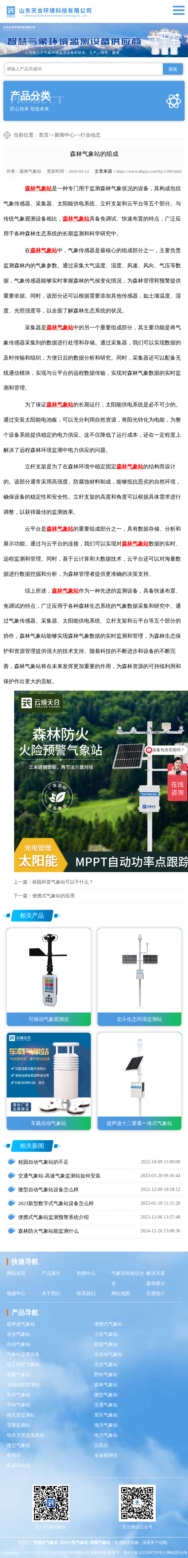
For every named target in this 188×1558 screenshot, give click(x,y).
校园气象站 (106, 1344)
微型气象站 (106, 1394)
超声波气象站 (21, 1324)
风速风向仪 (18, 1465)
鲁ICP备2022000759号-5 (145, 1552)
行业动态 (90, 135)
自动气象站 (18, 1344)
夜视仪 (14, 1455)
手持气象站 (18, 1404)
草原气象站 (18, 1394)
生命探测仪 (106, 1455)
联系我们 (86, 1293)
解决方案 (155, 1273)
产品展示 (51, 1273)
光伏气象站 (106, 1364)
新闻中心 (64, 135)
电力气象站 (106, 1435)
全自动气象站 (108, 1354)
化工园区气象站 (23, 1364)
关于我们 (51, 1293)
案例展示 (155, 1283)
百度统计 (155, 1293)
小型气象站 (106, 1334)
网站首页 (16, 1273)
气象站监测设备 (23, 1354)
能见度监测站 (21, 1415)
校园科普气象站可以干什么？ (62, 882)
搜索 (172, 69)
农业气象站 (18, 1334)
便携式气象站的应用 (53, 895)
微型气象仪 (18, 1445)
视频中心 (16, 1293)
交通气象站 (106, 1404)
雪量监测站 (18, 1425)
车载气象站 (18, 1374)
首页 (44, 135)
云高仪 (101, 1445)
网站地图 (120, 1293)
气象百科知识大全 (127, 1278)
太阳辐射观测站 (23, 1384)
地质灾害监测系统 (25, 1435)
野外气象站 (106, 1374)
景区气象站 (106, 1415)
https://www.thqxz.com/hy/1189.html (149, 171)
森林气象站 (30, 171)
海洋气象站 (106, 1425)
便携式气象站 (108, 1324)
